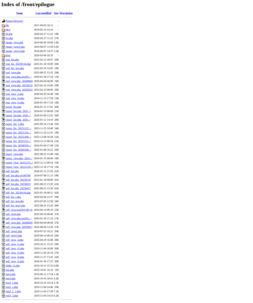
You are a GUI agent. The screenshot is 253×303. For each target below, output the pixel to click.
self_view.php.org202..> (18, 218)
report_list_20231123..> (18, 128)
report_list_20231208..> (18, 136)
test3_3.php (12, 295)
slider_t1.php (13, 265)
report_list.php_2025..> (18, 111)
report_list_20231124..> (18, 132)
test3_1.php (12, 282)
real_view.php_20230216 (19, 85)
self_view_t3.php (15, 252)
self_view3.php (14, 235)
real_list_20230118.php (18, 64)
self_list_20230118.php (18, 192)
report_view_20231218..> (19, 167)
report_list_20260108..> (18, 149)
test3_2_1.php (13, 291)
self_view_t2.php (15, 248)
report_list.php (13, 106)
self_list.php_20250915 (18, 184)
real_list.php (12, 59)
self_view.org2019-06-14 (19, 209)
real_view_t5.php (15, 102)
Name (19, 13)
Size (56, 13)
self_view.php (13, 214)
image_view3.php (15, 51)
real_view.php (13, 72)
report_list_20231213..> (18, 141)
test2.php (10, 274)
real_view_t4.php (15, 98)
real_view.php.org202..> (19, 76)
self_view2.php (14, 231)
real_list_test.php (15, 68)
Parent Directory (14, 21)
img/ (8, 55)
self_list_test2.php (15, 205)
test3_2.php (12, 287)
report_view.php (14, 154)
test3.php (10, 278)
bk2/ (8, 29)
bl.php (9, 34)
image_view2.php (15, 46)
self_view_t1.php (15, 244)
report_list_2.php (15, 124)
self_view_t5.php (15, 261)
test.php (10, 270)
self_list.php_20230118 (18, 179)
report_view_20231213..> (19, 162)
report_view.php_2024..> (19, 158)
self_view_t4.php (15, 257)
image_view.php (14, 42)
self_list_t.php (13, 197)
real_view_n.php (14, 94)
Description (66, 13)
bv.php (9, 38)
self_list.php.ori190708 (18, 175)
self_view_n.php (14, 239)
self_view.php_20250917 (19, 227)
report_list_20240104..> (18, 145)
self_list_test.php (15, 201)
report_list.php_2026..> (18, 115)
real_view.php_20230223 (19, 89)
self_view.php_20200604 (19, 222)
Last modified (43, 13)
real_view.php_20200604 (19, 81)
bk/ (7, 25)
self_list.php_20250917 (18, 188)
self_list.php (12, 171)
